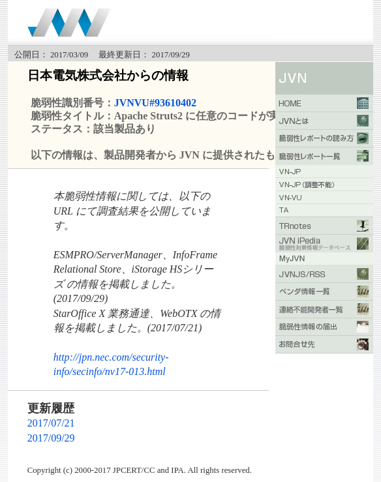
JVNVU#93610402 (155, 102)
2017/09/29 (51, 438)
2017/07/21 (51, 423)
